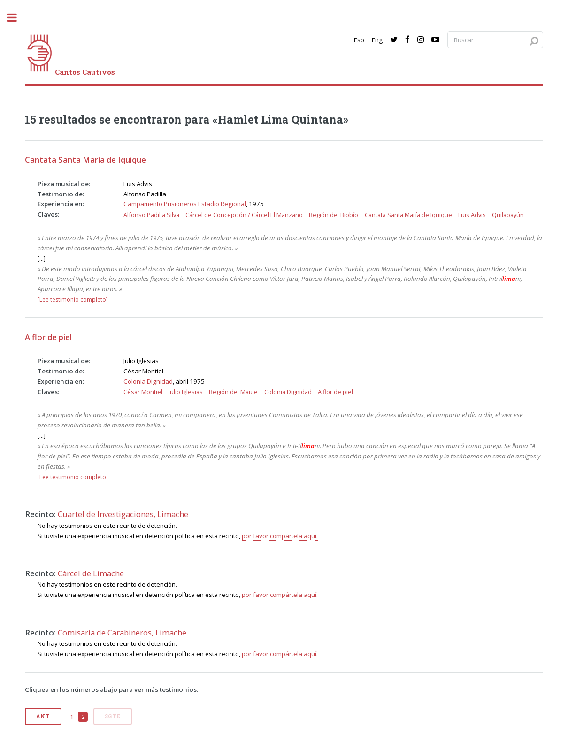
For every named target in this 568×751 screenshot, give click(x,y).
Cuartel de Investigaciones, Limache (123, 514)
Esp (359, 40)
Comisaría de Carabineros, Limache (122, 632)
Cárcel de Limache (91, 573)
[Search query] (495, 40)
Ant (43, 716)
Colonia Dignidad (148, 381)
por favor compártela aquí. (280, 536)
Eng (377, 40)
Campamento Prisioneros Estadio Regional (184, 204)
